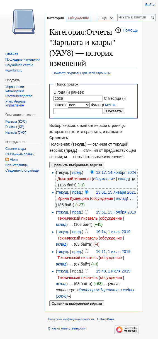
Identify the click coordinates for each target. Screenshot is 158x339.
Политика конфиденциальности (71, 319)
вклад (123, 179)
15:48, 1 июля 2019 (113, 271)
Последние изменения (22, 59)
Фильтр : (103, 105)
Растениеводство (18, 96)
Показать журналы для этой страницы (82, 73)
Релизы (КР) (14, 127)
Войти (150, 5)
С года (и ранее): (69, 92)
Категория (55, 18)
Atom (14, 160)
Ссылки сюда (15, 149)
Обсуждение (78, 18)
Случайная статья (19, 65)
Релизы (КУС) (15, 122)
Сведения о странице (22, 170)
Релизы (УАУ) (15, 132)
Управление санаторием (14, 89)
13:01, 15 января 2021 (116, 192)
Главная (11, 54)
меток (110, 105)
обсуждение (104, 179)
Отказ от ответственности (66, 328)
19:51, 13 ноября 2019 (116, 212)
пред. (77, 172)
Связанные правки (19, 154)
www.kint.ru (13, 70)
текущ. (63, 192)
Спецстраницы (16, 165)
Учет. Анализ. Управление (15, 103)
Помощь (130, 30)
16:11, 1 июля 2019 (113, 251)
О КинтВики (105, 319)
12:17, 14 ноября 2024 (116, 172)
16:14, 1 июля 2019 (113, 231)
